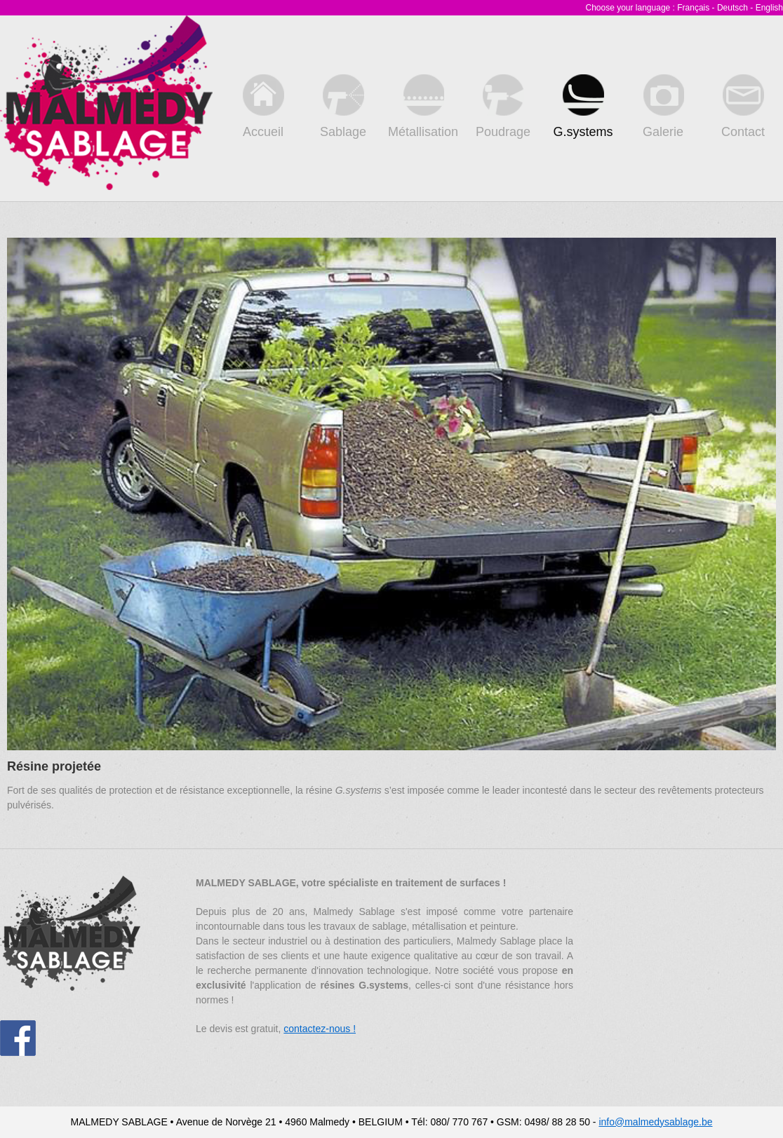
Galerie (663, 106)
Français (693, 8)
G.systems (583, 106)
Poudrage (503, 106)
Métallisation (423, 106)
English (769, 8)
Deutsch (732, 8)
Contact (743, 106)
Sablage (343, 106)
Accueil (263, 106)
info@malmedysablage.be (655, 1121)
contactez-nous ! (319, 1028)
